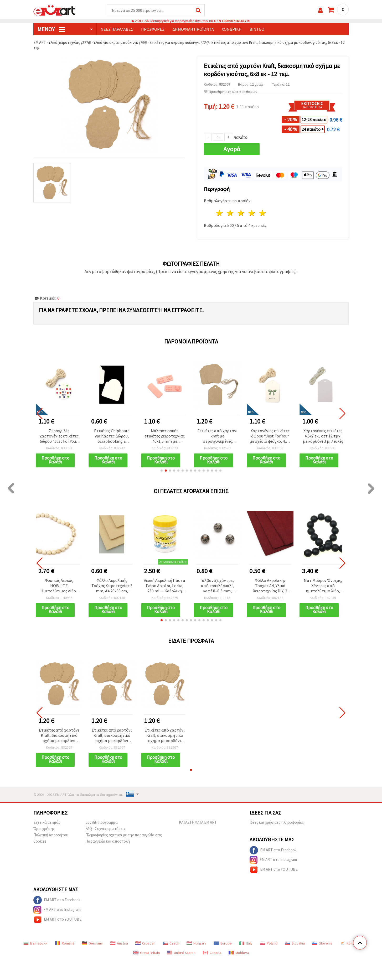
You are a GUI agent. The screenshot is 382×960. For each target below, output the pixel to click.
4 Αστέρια (251, 213)
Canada (212, 952)
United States (181, 952)
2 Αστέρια (230, 213)
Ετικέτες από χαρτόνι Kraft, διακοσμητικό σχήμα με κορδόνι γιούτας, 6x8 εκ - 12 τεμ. (59, 735)
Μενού (51, 29)
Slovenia (322, 943)
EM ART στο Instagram (273, 860)
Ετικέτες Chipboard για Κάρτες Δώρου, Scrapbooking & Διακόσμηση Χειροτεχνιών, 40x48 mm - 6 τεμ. (112, 436)
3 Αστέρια (241, 213)
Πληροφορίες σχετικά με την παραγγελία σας (123, 834)
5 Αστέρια (262, 213)
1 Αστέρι (219, 213)
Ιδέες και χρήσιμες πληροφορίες (277, 822)
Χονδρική (232, 29)
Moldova (239, 952)
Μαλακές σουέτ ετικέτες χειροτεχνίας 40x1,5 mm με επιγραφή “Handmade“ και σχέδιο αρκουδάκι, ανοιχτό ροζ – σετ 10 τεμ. (164, 436)
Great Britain (146, 952)
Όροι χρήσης (44, 828)
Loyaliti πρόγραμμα (101, 822)
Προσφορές (152, 29)
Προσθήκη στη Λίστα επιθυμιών (230, 92)
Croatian (145, 943)
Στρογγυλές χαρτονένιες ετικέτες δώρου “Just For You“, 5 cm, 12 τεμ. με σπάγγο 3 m (59, 436)
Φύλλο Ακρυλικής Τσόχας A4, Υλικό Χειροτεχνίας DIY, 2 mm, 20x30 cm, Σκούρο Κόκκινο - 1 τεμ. (270, 586)
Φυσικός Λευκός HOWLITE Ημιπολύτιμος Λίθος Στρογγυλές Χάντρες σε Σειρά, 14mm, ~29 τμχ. (59, 586)
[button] (162, 470)
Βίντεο (257, 29)
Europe (223, 943)
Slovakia (295, 943)
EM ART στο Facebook (273, 850)
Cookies (40, 841)
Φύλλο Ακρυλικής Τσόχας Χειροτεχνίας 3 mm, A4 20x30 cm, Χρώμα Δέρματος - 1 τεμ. (111, 586)
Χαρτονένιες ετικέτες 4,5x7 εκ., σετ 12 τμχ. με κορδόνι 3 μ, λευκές (323, 436)
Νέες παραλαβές (117, 29)
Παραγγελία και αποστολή (107, 841)
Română (64, 943)
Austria (119, 943)
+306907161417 (234, 21)
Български (35, 943)
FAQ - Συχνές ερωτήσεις (105, 828)
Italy (245, 943)
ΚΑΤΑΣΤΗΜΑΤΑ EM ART (198, 822)
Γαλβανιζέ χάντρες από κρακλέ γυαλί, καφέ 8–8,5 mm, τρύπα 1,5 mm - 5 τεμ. (217, 586)
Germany (92, 943)
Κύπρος (349, 943)
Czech (171, 943)
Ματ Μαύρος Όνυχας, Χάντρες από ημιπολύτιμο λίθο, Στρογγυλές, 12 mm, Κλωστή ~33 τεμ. (323, 586)
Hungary (196, 943)
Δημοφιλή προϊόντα (193, 29)
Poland (268, 943)
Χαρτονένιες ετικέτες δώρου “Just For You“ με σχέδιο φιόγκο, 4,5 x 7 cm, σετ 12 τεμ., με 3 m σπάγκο (270, 436)
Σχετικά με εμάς (46, 822)
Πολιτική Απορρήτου (50, 834)
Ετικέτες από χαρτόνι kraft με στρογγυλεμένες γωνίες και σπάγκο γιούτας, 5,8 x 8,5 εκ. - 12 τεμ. (217, 436)
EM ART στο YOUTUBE (274, 869)
